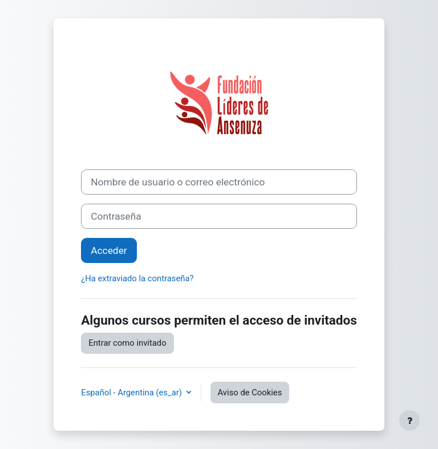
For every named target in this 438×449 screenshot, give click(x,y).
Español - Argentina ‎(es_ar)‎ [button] (132, 392)
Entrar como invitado (127, 343)
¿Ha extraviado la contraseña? (137, 278)
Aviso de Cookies (250, 392)
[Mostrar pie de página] (409, 420)
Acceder (109, 250)
